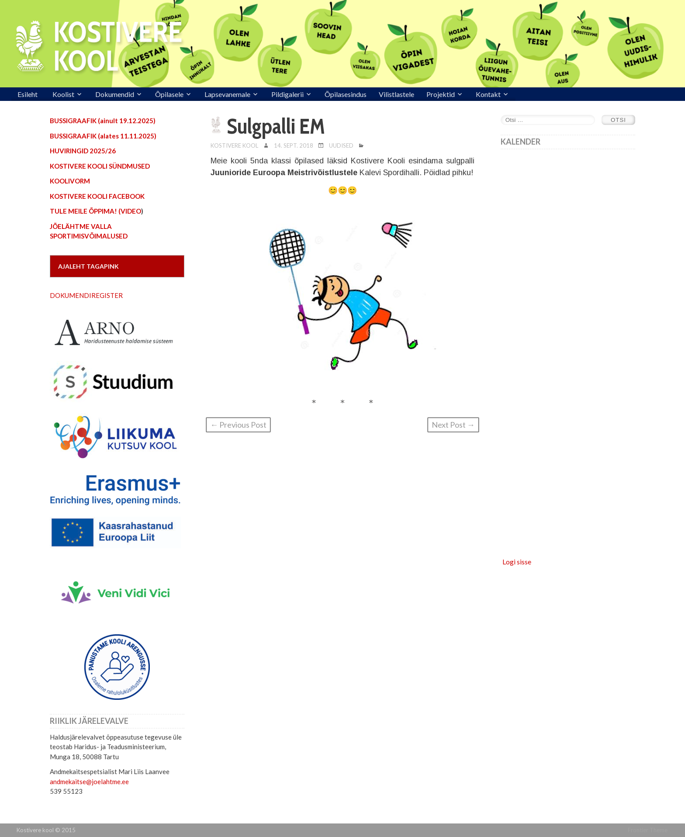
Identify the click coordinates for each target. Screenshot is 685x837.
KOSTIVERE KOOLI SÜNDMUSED (100, 166)
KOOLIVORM (70, 181)
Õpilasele (169, 94)
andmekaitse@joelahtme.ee (89, 781)
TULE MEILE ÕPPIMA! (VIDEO (95, 211)
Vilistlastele (396, 94)
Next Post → (453, 424)
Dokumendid (114, 94)
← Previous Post (238, 424)
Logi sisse (516, 561)
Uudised (341, 145)
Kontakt (488, 94)
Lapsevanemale (227, 94)
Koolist (63, 94)
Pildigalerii (287, 94)
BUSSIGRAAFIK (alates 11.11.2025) (103, 136)
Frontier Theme (648, 830)
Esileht (27, 94)
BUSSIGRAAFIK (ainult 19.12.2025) (103, 121)
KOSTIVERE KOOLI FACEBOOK (97, 196)
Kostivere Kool (234, 145)
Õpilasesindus (346, 94)
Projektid (440, 94)
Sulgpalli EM (276, 126)
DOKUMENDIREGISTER (86, 295)
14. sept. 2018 (293, 145)
